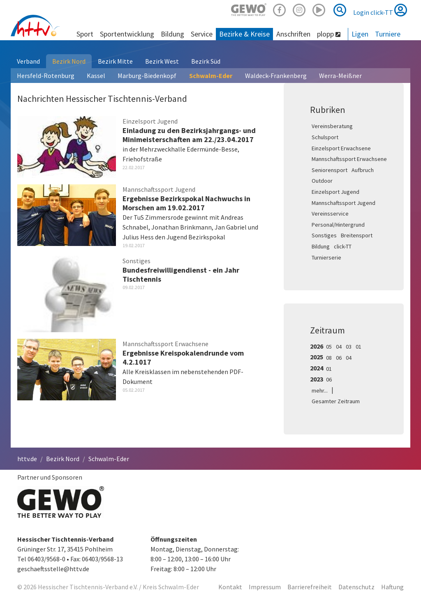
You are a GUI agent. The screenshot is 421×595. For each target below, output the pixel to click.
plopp (328, 34)
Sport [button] (84, 34)
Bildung (321, 246)
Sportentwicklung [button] (127, 34)
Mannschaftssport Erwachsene (349, 159)
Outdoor (322, 180)
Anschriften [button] (293, 34)
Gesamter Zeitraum (336, 401)
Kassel (96, 75)
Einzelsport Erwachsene (341, 148)
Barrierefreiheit (309, 587)
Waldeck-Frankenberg (276, 75)
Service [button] (202, 34)
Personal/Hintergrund (338, 224)
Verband (28, 61)
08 (329, 357)
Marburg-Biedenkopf (147, 75)
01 (358, 346)
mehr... (320, 390)
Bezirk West (162, 61)
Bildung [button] (172, 34)
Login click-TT (380, 9)
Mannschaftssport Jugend (343, 203)
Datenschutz (356, 587)
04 (339, 346)
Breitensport (356, 235)
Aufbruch (363, 170)
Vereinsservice (330, 213)
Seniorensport (329, 170)
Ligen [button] (360, 34)
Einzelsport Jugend (335, 191)
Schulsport (325, 137)
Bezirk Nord (69, 61)
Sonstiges (324, 235)
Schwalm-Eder (210, 75)
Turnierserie (326, 257)
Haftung (392, 587)
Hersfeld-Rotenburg (45, 75)
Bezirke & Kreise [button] (244, 34)
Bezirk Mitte (115, 61)
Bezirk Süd (205, 61)
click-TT (343, 246)
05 (329, 346)
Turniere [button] (387, 34)
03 (349, 346)
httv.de (27, 459)
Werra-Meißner (340, 75)
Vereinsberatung (332, 126)
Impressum (265, 587)
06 (339, 357)
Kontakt (230, 587)
